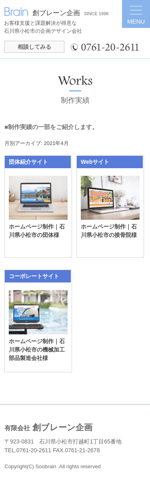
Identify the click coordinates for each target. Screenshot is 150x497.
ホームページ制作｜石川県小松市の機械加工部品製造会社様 (37, 349)
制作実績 (75, 100)
